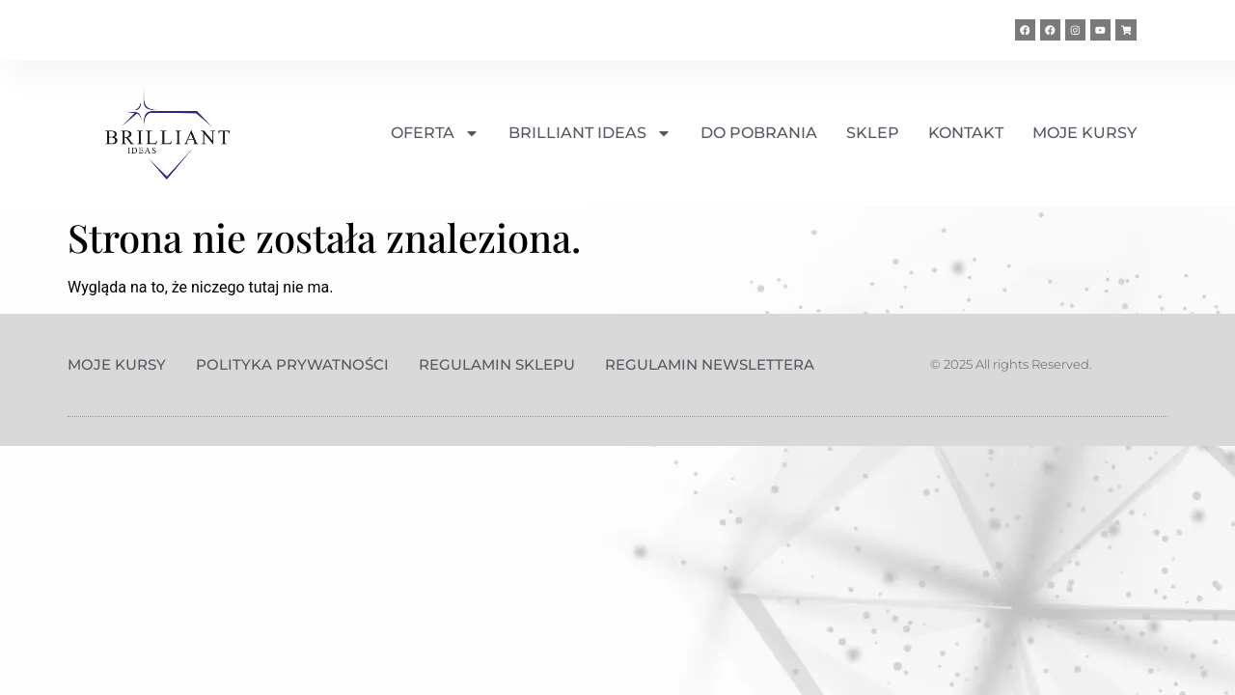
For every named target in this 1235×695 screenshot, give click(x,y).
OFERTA (435, 133)
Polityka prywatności (292, 364)
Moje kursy (117, 364)
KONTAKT (965, 133)
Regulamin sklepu (497, 364)
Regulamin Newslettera (709, 364)
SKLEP (872, 133)
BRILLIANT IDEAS (590, 133)
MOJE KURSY (1084, 133)
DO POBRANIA (758, 133)
